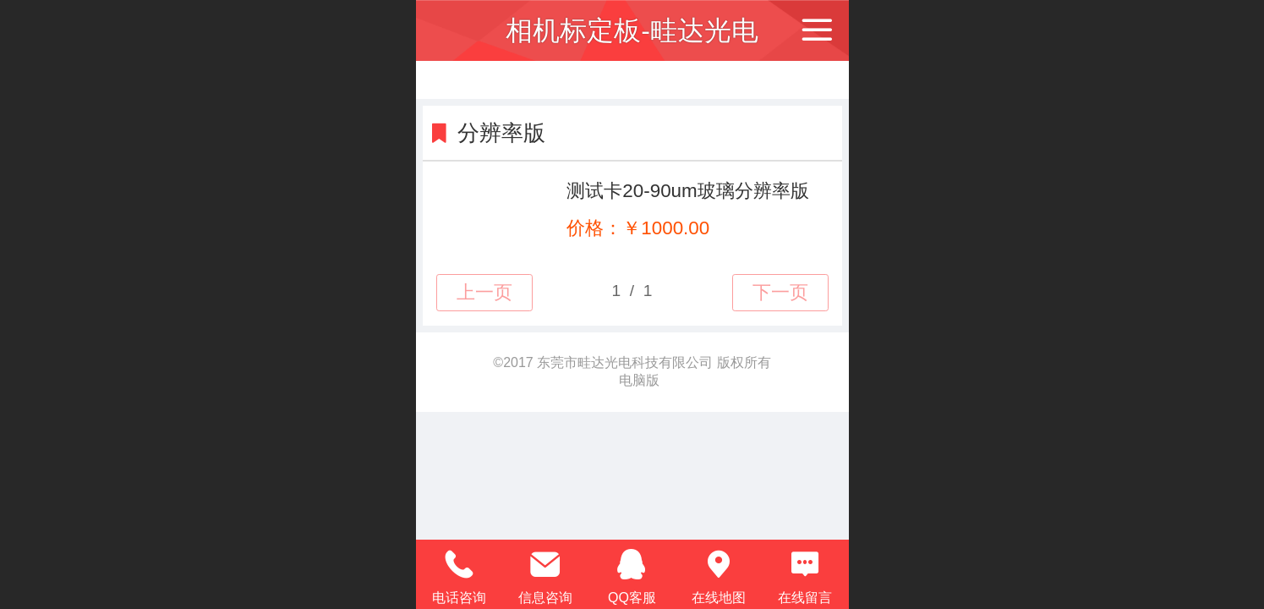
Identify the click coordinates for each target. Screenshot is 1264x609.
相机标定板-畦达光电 (632, 30)
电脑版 (639, 380)
